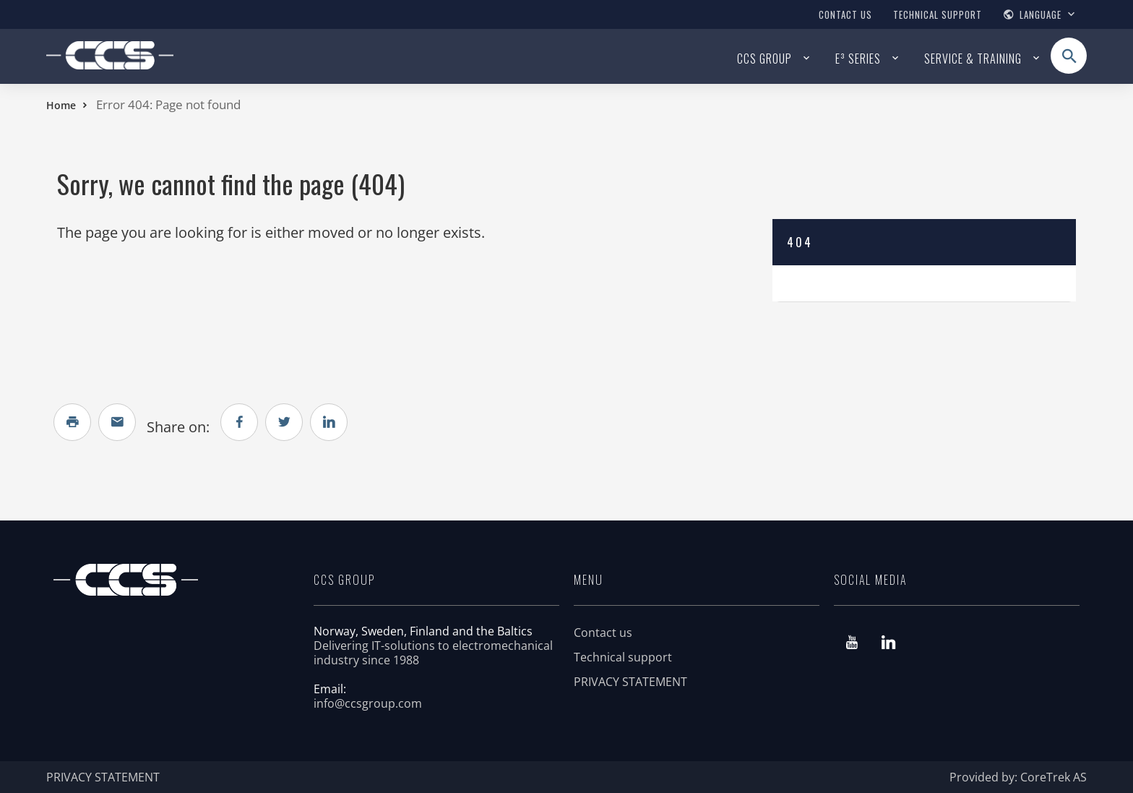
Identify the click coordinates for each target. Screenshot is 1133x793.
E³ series (858, 58)
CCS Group (764, 58)
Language (1040, 14)
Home (61, 105)
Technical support (937, 14)
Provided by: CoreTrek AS (1018, 777)
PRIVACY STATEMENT (630, 682)
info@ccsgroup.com (368, 703)
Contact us (845, 14)
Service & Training (973, 58)
